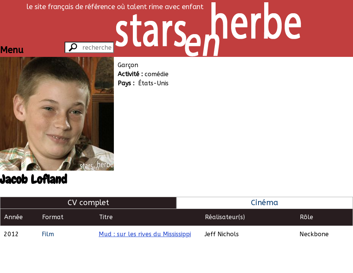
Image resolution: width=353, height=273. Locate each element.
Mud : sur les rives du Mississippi (145, 234)
